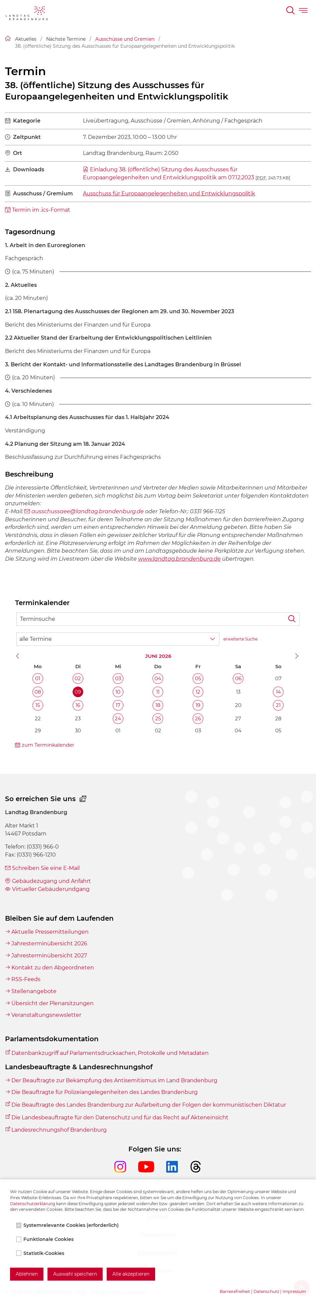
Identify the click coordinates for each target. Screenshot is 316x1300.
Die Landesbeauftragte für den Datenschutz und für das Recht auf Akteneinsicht (119, 1117)
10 (117, 692)
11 (158, 692)
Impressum (294, 1291)
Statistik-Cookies (40, 1253)
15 (37, 705)
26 (198, 718)
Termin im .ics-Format (41, 210)
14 (278, 692)
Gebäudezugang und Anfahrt (51, 881)
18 (158, 705)
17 (118, 705)
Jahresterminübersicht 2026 (49, 943)
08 (37, 692)
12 (198, 692)
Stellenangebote (34, 991)
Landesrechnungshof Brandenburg (59, 1130)
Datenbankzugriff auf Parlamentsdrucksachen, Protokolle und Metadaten (110, 1053)
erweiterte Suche (240, 638)
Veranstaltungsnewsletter (46, 1015)
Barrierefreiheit (235, 1291)
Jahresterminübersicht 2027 (49, 955)
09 (78, 692)
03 (118, 678)
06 (238, 678)
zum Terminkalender (48, 745)
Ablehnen (27, 1274)
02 (78, 678)
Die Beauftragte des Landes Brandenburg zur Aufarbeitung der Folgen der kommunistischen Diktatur (148, 1105)
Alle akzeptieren (130, 1274)
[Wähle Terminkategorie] (117, 639)
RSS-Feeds (25, 979)
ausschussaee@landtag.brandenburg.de (87, 511)
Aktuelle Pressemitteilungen (50, 932)
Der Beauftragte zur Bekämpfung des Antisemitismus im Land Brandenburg (114, 1080)
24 (118, 718)
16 (78, 705)
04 (157, 678)
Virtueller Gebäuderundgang (51, 889)
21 (278, 705)
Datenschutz (266, 1291)
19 (198, 705)
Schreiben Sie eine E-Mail (46, 868)
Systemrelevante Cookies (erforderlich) (68, 1225)
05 (198, 678)
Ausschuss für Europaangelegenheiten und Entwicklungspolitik (169, 193)
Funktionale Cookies (45, 1239)
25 (158, 718)
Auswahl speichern (75, 1274)
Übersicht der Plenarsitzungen (52, 1003)
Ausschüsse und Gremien (124, 39)
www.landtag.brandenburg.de (179, 559)
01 (37, 678)
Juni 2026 (158, 656)
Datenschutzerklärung (32, 1203)
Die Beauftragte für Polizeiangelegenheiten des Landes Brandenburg (104, 1092)
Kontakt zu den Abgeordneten (52, 967)
